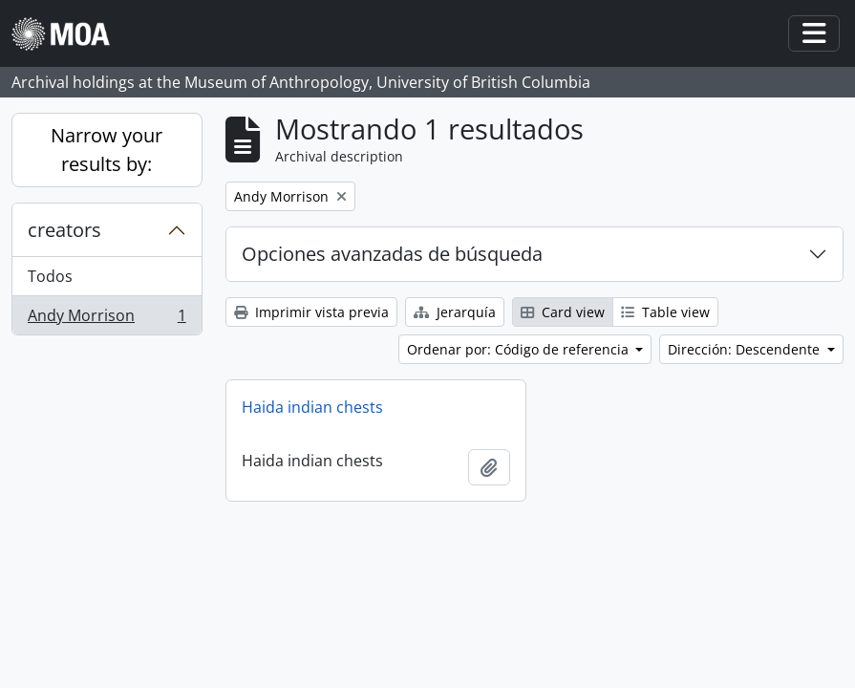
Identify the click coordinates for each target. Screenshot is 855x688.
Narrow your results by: (106, 149)
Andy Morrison (106, 319)
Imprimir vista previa (311, 312)
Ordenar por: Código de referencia (519, 349)
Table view (665, 312)
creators (64, 230)
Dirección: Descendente (745, 349)
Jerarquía (455, 312)
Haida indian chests (312, 407)
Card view (563, 312)
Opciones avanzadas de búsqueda (392, 254)
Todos (50, 276)
